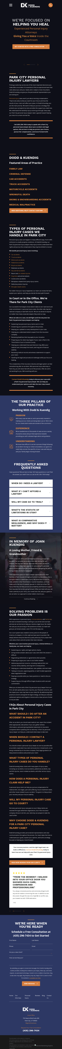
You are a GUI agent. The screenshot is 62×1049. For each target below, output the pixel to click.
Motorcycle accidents (17, 260)
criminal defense (36, 619)
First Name (12, 940)
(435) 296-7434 (22, 936)
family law (48, 619)
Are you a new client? (15, 952)
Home (11, 996)
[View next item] (38, 64)
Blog (43, 996)
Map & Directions (31, 1023)
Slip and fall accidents (18, 271)
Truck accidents (16, 257)
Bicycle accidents (16, 265)
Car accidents (15, 255)
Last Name (35, 940)
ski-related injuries (24, 273)
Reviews (37, 996)
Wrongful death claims (18, 287)
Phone (11, 946)
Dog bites (14, 276)
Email (33, 946)
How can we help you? (16, 958)
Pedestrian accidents (17, 263)
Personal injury (14, 98)
